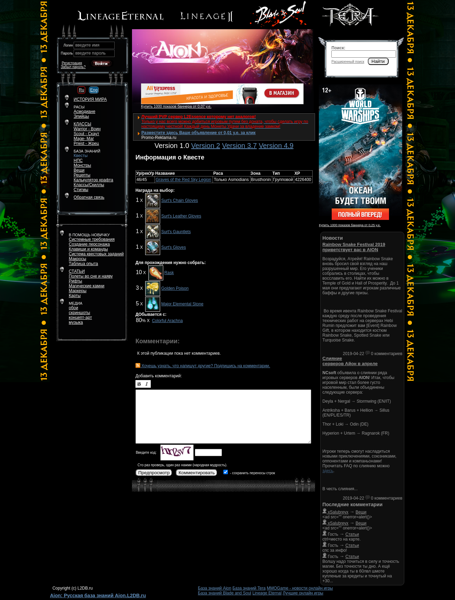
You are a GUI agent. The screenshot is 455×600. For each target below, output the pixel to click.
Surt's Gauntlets (176, 231)
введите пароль (90, 53)
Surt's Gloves (173, 247)
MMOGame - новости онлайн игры (300, 588)
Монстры (82, 165)
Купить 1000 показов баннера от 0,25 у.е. (349, 225)
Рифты (75, 281)
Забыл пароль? (73, 67)
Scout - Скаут (86, 133)
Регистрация (72, 63)
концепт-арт (80, 317)
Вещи (79, 170)
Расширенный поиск (347, 62)
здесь (327, 470)
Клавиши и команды (88, 249)
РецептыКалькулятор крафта (93, 177)
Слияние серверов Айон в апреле (350, 361)
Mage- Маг (84, 138)
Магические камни (87, 285)
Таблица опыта (83, 263)
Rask (169, 272)
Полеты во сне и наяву (91, 276)
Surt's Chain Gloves (179, 200)
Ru (81, 90)
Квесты (81, 155)
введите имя (87, 45)
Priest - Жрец (86, 143)
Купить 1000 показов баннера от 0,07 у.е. (176, 106)
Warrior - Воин (87, 128)
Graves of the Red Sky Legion (183, 179)
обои (73, 307)
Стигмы (81, 189)
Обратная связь (89, 197)
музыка (76, 322)
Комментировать (197, 472)
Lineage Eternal (267, 593)
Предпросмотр (153, 472)
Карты (75, 295)
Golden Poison (175, 288)
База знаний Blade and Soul (224, 593)
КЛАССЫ (82, 124)
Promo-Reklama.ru (158, 137)
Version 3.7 (239, 145)
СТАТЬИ (77, 271)
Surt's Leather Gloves (181, 216)
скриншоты (79, 312)
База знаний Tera (248, 588)
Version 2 (205, 145)
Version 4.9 (276, 145)
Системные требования (92, 239)
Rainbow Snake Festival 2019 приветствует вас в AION (353, 247)
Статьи (352, 534)
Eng (93, 90)
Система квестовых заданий (96, 254)
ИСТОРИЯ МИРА (90, 99)
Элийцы (81, 116)
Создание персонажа (89, 244)
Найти (378, 61)
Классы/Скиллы (89, 184)
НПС (78, 160)
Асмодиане (84, 111)
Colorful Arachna (167, 320)
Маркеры (77, 290)
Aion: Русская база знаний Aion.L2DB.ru (98, 595)
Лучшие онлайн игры (303, 593)
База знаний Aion (214, 588)
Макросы (77, 258)
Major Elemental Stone (182, 304)
